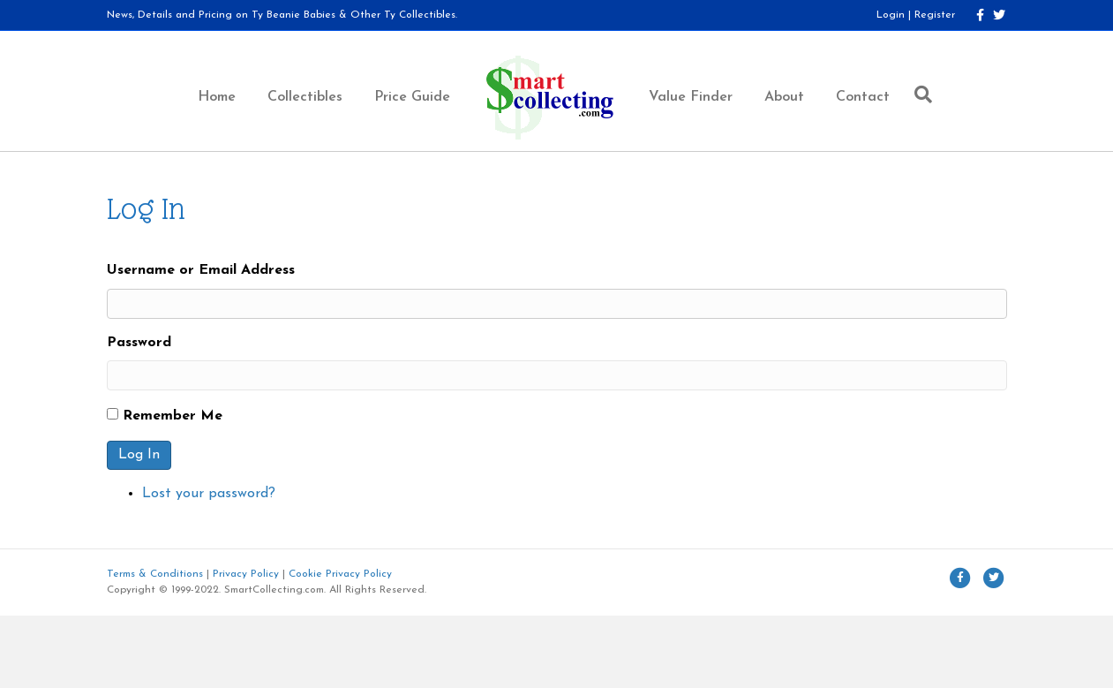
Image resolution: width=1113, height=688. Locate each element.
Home (217, 97)
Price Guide (412, 97)
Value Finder (691, 97)
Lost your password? (208, 494)
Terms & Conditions (155, 574)
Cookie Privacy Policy (340, 574)
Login (890, 15)
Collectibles (304, 97)
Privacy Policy (246, 574)
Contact (863, 97)
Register (934, 15)
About (784, 97)
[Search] (919, 94)
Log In (139, 455)
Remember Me (172, 416)
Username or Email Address (201, 270)
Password (139, 343)
